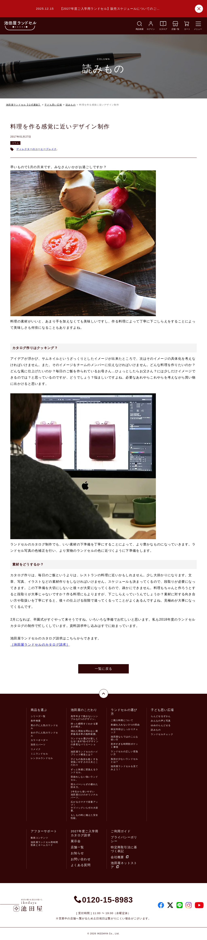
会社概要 (120, 857)
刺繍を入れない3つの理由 (125, 724)
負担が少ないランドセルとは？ (124, 760)
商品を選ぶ (39, 710)
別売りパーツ (38, 744)
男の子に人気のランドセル (44, 726)
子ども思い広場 (53, 104)
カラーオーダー (39, 740)
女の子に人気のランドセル (44, 734)
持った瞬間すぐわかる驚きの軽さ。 (84, 725)
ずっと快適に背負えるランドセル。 (84, 771)
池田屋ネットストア (124, 865)
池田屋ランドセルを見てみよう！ (124, 767)
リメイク (36, 749)
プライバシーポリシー (124, 839)
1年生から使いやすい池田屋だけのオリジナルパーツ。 (84, 794)
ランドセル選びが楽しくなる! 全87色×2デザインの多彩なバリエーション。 (84, 742)
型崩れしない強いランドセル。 (84, 778)
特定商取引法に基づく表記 (124, 849)
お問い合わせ (81, 859)
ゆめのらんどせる (161, 725)
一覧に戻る (103, 668)
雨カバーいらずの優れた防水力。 (84, 785)
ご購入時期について (122, 720)
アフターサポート (44, 831)
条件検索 (36, 720)
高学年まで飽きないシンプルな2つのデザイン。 (84, 717)
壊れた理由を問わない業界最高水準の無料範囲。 (84, 732)
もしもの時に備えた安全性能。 (84, 816)
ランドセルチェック (162, 734)
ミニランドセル (39, 753)
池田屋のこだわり (84, 710)
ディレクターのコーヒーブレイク (36, 149)
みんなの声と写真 (161, 720)
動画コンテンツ (39, 838)
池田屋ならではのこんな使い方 (124, 738)
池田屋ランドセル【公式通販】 (23, 104)
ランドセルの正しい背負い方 (124, 752)
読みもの (71, 104)
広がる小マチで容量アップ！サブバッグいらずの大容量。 (84, 806)
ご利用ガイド (121, 831)
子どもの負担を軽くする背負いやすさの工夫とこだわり (84, 762)
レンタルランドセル (42, 758)
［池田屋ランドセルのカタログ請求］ (40, 644)
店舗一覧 (77, 847)
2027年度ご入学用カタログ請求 (84, 833)
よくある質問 (81, 865)
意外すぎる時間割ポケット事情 (124, 745)
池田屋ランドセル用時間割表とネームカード (44, 843)
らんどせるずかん (161, 716)
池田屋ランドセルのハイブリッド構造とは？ (84, 753)
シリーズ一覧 (38, 716)
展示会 (76, 841)
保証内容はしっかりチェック (124, 730)
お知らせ (77, 853)
